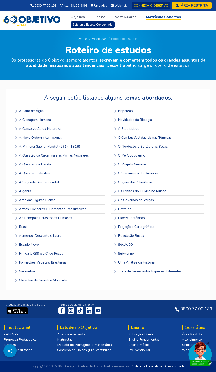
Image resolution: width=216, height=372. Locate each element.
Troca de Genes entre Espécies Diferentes (148, 271)
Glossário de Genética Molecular (41, 280)
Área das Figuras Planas (35, 200)
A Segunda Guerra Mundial (37, 182)
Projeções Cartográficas (134, 226)
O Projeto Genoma (130, 164)
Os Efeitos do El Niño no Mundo (140, 191)
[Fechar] (208, 343)
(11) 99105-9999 (73, 5)
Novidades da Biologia (133, 119)
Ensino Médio (138, 344)
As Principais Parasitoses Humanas (43, 217)
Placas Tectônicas (129, 217)
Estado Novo (27, 244)
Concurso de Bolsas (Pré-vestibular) (84, 350)
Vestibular (99, 39)
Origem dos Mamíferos (133, 182)
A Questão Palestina (32, 173)
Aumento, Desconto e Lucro (38, 235)
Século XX (123, 244)
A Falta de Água (29, 110)
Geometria (25, 271)
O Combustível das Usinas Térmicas (143, 137)
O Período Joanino (129, 155)
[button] (79, 17)
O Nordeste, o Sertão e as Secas (141, 146)
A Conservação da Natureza (38, 128)
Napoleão (123, 110)
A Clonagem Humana (33, 119)
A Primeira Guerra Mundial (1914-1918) (47, 146)
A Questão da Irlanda (33, 164)
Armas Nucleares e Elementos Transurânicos (50, 209)
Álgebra (23, 191)
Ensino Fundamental (143, 339)
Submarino (124, 253)
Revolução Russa (129, 235)
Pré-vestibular (139, 350)
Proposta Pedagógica (20, 339)
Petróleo (122, 209)
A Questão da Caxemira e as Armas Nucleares (52, 155)
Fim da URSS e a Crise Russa (39, 253)
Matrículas (65, 339)
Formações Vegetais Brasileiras (40, 262)
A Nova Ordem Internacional (38, 137)
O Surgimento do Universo (136, 173)
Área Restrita (192, 334)
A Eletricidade (126, 128)
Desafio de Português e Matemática (84, 344)
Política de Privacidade (146, 366)
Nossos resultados (18, 350)
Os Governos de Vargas (134, 200)
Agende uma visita (71, 334)
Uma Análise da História (134, 262)
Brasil (21, 226)
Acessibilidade (174, 366)
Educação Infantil (141, 334)
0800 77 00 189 (43, 5)
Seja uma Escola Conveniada (93, 25)
